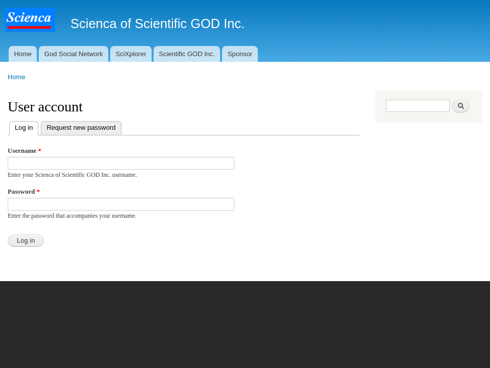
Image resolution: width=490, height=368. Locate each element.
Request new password (80, 127)
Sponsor (240, 54)
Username (24, 150)
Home (23, 54)
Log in (26, 126)
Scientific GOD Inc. (187, 54)
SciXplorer (131, 54)
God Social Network (73, 54)
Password (24, 191)
